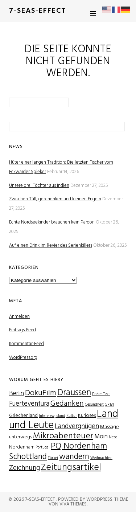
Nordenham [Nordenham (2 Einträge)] (21, 447)
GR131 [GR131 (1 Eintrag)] (109, 405)
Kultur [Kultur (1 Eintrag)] (71, 416)
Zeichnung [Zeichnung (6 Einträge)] (24, 468)
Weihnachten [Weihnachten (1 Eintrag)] (101, 458)
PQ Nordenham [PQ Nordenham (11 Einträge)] (79, 446)
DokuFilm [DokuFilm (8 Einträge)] (40, 393)
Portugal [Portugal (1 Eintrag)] (43, 448)
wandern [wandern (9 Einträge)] (74, 456)
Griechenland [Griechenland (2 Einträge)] (23, 415)
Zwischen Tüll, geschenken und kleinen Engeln (55, 199)
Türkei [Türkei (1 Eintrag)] (53, 458)
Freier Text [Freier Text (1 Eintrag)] (101, 394)
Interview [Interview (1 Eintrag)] (46, 416)
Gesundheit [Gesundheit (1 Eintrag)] (94, 405)
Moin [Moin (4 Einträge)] (101, 437)
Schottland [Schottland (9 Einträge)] (28, 456)
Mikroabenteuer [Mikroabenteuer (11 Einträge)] (63, 436)
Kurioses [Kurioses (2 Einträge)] (87, 415)
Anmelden (19, 316)
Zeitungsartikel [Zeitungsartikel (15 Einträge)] (71, 467)
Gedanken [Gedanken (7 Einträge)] (67, 404)
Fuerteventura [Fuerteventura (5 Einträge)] (29, 403)
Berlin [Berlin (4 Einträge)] (16, 394)
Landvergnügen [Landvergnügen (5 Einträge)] (77, 426)
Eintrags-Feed (22, 330)
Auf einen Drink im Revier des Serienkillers (50, 245)
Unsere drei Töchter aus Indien (39, 185)
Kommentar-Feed (26, 344)
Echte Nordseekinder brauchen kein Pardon (52, 222)
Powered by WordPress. (86, 499)
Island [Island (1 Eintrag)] (60, 416)
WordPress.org (23, 357)
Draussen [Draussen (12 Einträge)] (74, 393)
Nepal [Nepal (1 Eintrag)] (114, 437)
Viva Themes (73, 504)
